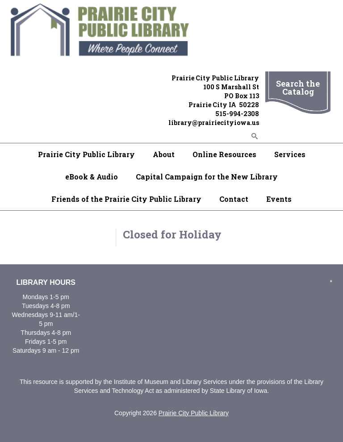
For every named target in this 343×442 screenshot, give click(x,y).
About (164, 154)
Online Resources (224, 154)
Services (289, 154)
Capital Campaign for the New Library (207, 176)
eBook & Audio (91, 176)
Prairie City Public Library (86, 154)
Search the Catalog (298, 87)
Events (279, 199)
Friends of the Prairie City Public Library (126, 199)
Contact (233, 199)
